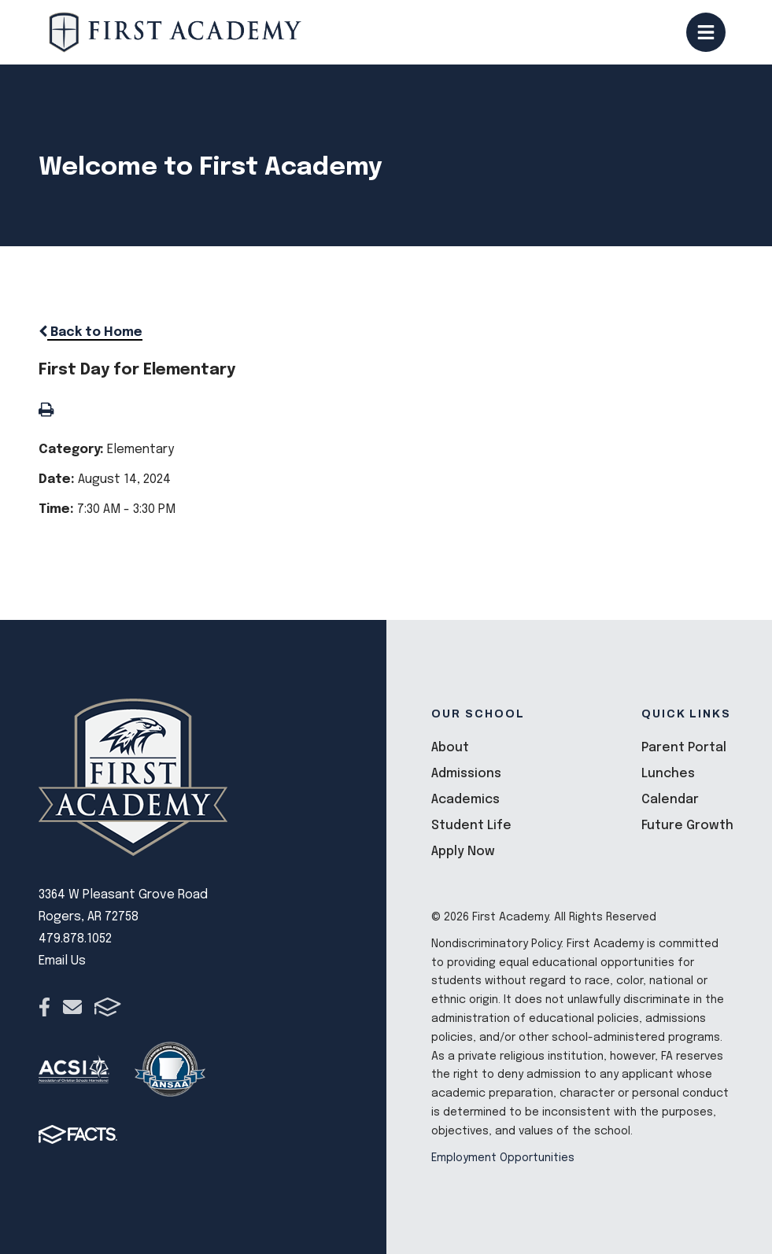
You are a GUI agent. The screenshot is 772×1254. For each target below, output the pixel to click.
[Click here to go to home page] (175, 32)
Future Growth (687, 825)
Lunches (668, 773)
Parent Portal (683, 747)
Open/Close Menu (706, 32)
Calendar (670, 799)
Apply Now (463, 851)
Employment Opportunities (502, 1158)
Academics (465, 799)
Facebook (44, 1007)
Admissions (466, 773)
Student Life (471, 825)
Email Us (62, 961)
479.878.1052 (75, 939)
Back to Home (90, 332)
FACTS (107, 1007)
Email (72, 1007)
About (450, 747)
